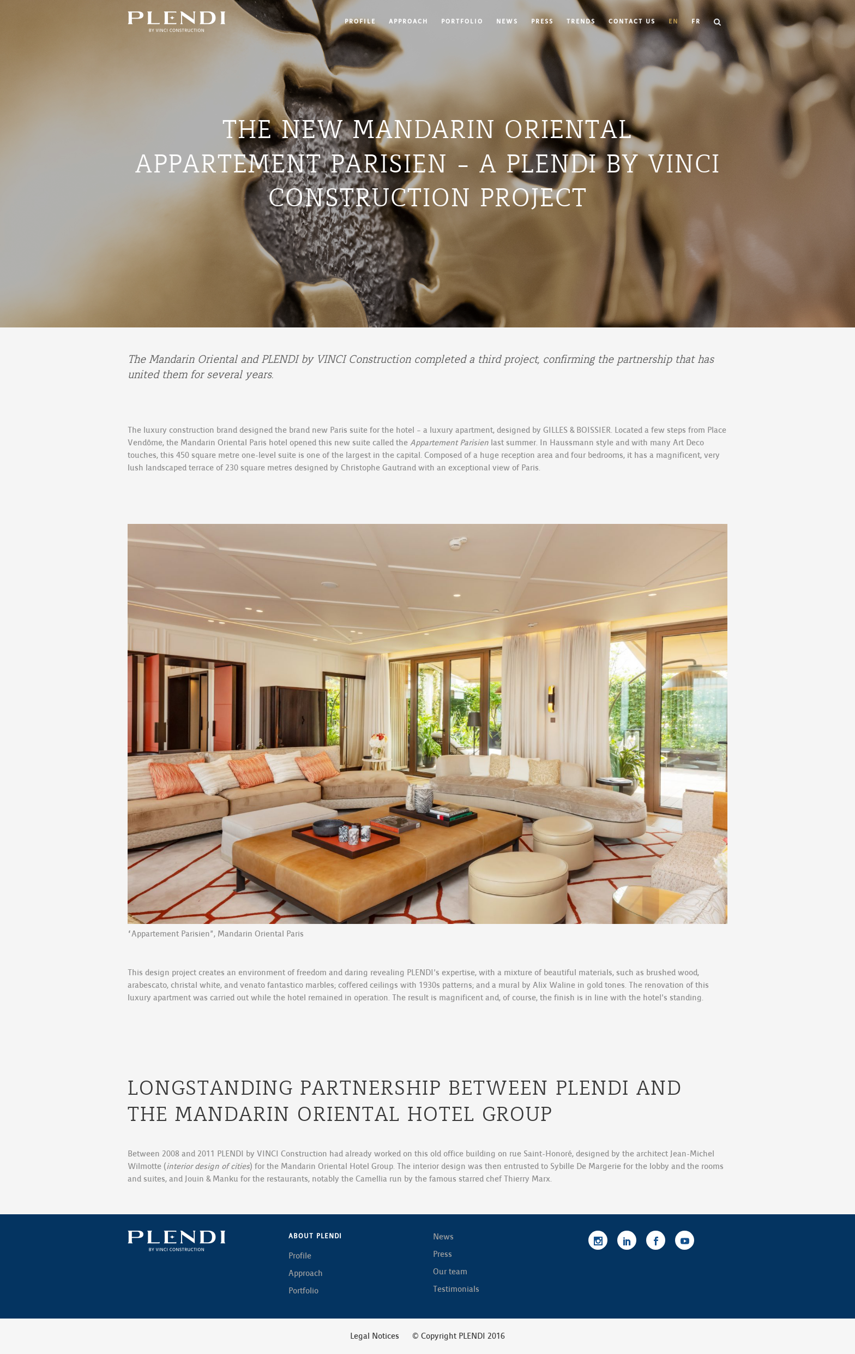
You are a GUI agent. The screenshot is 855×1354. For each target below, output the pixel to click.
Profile (299, 1256)
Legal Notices (374, 1336)
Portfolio (303, 1291)
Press (442, 1254)
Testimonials (456, 1289)
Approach (305, 1273)
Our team (450, 1272)
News (443, 1237)
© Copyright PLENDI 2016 (458, 1336)
